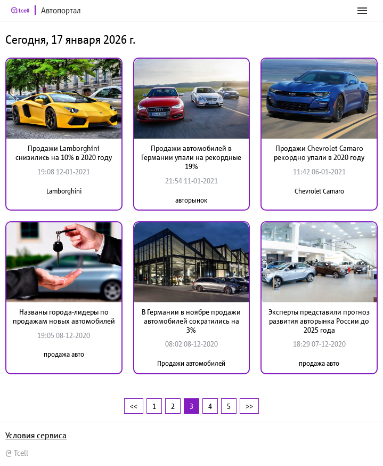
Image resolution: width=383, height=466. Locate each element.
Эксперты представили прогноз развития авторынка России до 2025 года (319, 321)
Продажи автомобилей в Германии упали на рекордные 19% (191, 157)
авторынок (191, 200)
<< (133, 406)
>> (249, 406)
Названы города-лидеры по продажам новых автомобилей (64, 316)
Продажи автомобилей (191, 363)
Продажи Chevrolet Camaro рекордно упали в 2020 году (319, 153)
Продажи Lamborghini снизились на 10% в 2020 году (63, 153)
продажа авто (64, 354)
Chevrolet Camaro (319, 191)
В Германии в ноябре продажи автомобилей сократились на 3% (191, 321)
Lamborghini (64, 191)
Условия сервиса (36, 435)
